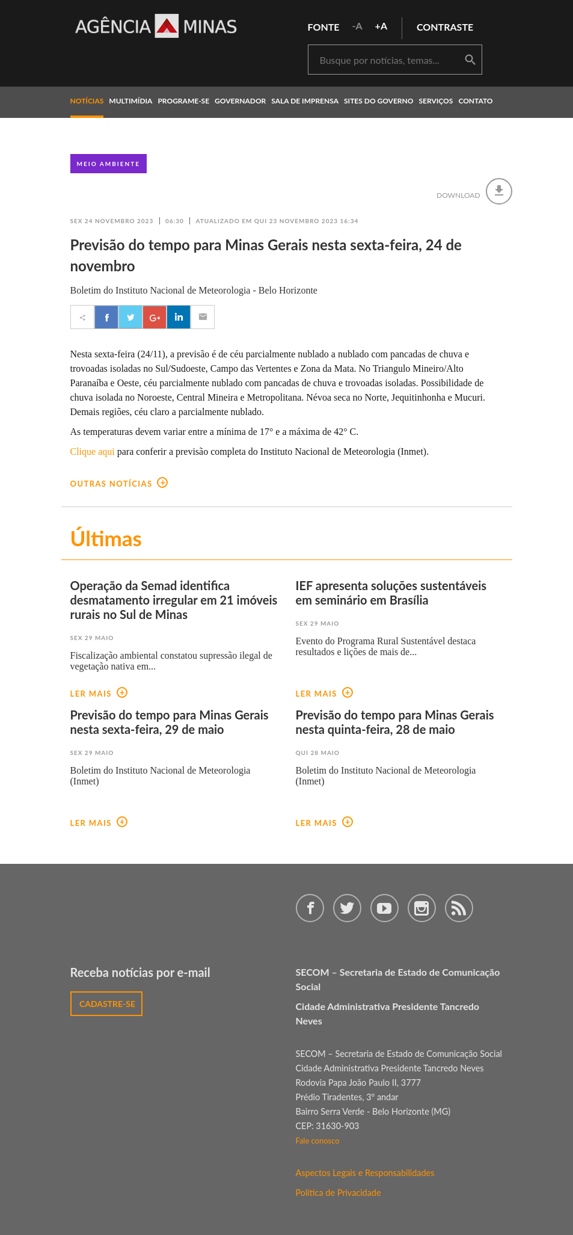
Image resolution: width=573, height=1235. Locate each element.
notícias (87, 100)
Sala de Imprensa (305, 100)
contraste (445, 26)
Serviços (436, 100)
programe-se (183, 100)
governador (240, 100)
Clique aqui (92, 451)
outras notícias (119, 483)
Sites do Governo (379, 100)
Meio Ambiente (109, 163)
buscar (470, 60)
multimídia (130, 100)
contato (475, 100)
